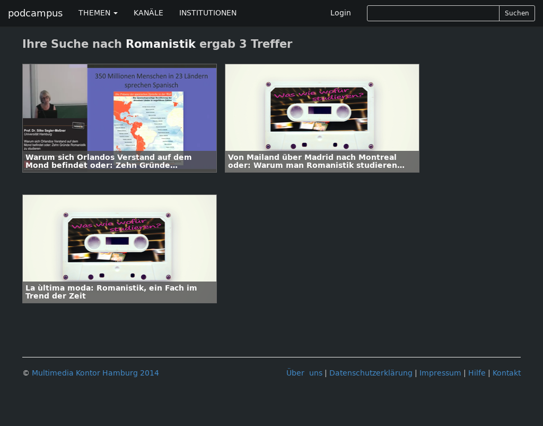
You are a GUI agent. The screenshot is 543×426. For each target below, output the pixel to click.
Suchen (517, 13)
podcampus (35, 13)
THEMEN (98, 13)
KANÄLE (148, 13)
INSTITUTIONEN (208, 13)
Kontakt (507, 373)
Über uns (304, 373)
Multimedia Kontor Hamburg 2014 (95, 373)
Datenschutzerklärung (371, 373)
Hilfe (477, 373)
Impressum (440, 373)
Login (340, 13)
